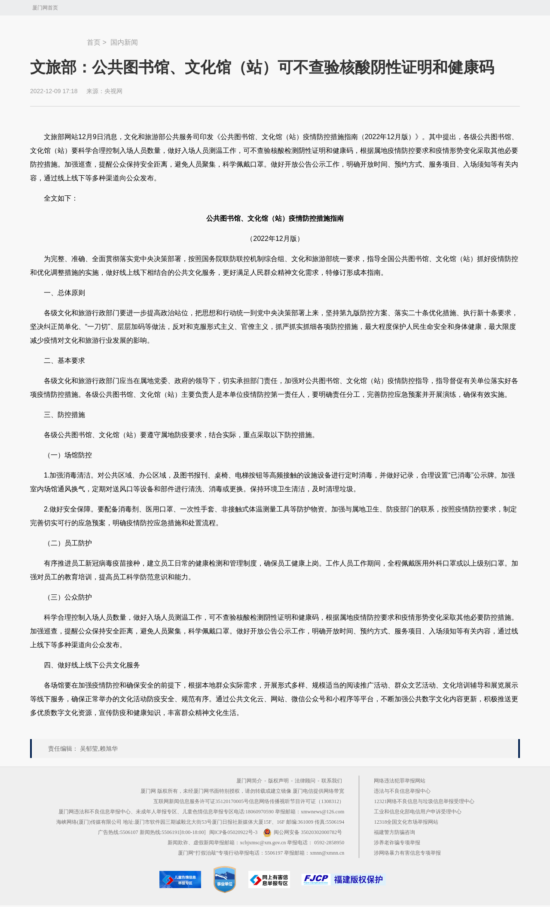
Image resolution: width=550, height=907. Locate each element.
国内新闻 (124, 42)
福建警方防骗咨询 (394, 832)
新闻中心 (58, 38)
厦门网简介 (249, 781)
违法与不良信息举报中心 (402, 791)
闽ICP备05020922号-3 (233, 832)
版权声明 (278, 781)
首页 (94, 42)
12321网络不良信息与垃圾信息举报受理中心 (424, 801)
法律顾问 (305, 781)
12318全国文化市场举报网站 (406, 822)
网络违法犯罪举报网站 (399, 781)
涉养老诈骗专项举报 (397, 843)
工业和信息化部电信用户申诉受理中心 (417, 812)
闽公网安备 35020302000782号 (302, 832)
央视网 (113, 91)
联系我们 (331, 781)
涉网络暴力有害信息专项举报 (407, 853)
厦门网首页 (45, 8)
